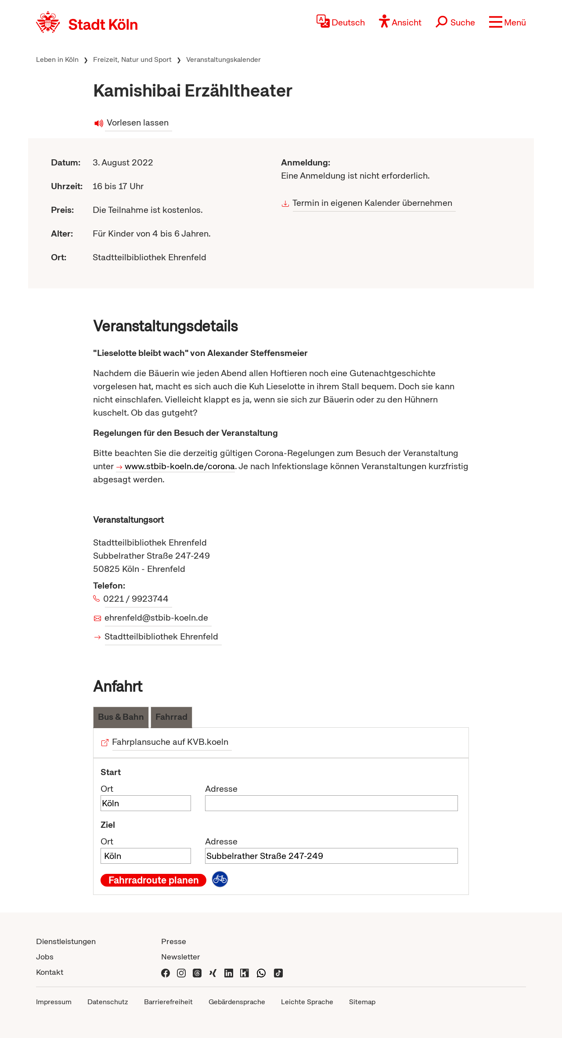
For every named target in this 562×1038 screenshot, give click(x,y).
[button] (507, 22)
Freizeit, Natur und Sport (132, 59)
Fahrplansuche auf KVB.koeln (170, 741)
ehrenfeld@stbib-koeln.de (156, 617)
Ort (107, 788)
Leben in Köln (57, 59)
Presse (173, 941)
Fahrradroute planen (153, 880)
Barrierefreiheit (168, 1001)
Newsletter (180, 957)
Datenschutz (107, 1001)
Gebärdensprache (237, 1001)
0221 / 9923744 (137, 598)
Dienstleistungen (66, 941)
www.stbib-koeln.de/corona (180, 466)
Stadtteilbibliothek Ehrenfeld (161, 636)
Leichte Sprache (307, 1001)
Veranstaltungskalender (223, 59)
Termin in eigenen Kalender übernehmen (372, 202)
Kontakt (49, 972)
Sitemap (362, 1001)
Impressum (54, 1001)
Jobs (45, 957)
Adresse (221, 788)
